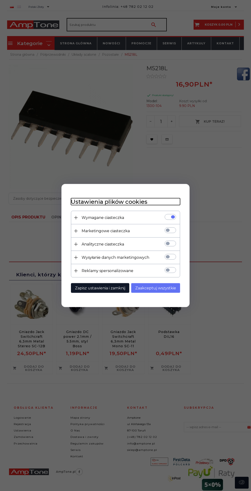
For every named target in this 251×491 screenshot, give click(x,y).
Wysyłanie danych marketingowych (115, 257)
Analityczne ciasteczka (103, 244)
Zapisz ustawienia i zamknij (100, 288)
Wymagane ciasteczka (103, 217)
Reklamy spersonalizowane (107, 271)
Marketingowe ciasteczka (106, 231)
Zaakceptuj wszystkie (155, 288)
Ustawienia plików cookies (109, 201)
